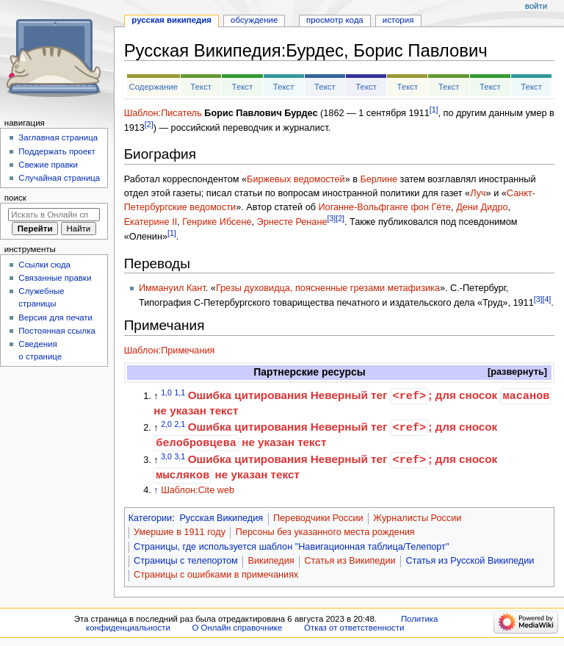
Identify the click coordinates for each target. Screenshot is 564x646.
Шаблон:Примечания (169, 350)
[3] (331, 218)
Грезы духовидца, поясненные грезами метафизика (328, 288)
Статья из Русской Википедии (469, 561)
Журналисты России (417, 518)
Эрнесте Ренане (292, 222)
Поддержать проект (56, 151)
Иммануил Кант (172, 288)
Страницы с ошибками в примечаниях (216, 575)
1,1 (179, 392)
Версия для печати (55, 317)
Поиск (15, 197)
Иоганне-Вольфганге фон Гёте (384, 207)
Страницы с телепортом (186, 561)
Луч (477, 193)
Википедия (271, 561)
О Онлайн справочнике (237, 627)
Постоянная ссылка (56, 330)
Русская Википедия (221, 518)
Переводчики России (318, 518)
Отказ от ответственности (354, 627)
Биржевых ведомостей (296, 179)
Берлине (378, 179)
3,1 (179, 455)
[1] (434, 109)
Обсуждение (254, 19)
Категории (151, 518)
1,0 (166, 392)
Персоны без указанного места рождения (325, 532)
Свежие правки (48, 164)
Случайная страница (59, 177)
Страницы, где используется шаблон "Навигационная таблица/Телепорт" (291, 547)
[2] (149, 124)
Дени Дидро (481, 207)
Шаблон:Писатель (163, 113)
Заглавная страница (58, 137)
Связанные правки (54, 277)
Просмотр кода (335, 19)
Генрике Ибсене (216, 222)
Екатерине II (151, 222)
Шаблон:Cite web (197, 490)
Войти (536, 5)
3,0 (166, 455)
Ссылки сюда (44, 264)
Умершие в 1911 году (179, 532)
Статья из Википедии (349, 561)
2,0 (166, 424)
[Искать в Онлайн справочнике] (54, 214)
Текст (201, 86)
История (398, 19)
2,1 (179, 424)
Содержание (153, 86)
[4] (546, 299)
